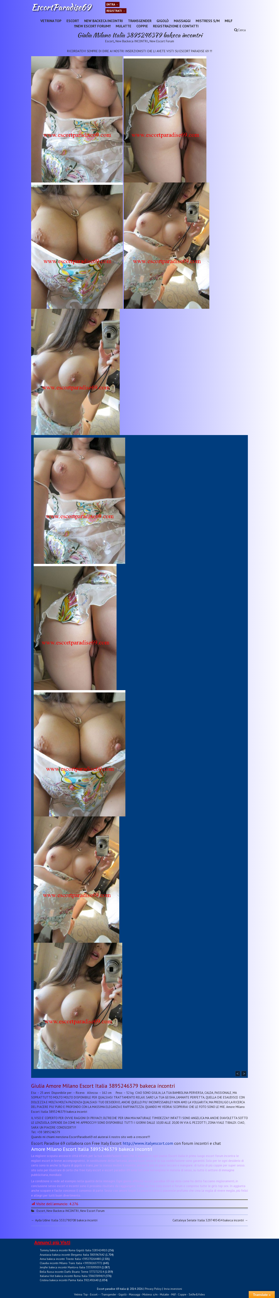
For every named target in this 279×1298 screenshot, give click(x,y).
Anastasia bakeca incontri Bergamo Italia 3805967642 (72, 1255)
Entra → (112, 4)
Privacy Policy (153, 1289)
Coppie (142, 26)
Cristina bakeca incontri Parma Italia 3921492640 (69, 1280)
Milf (228, 20)
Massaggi (182, 20)
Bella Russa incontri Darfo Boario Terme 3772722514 (72, 1272)
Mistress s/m (208, 20)
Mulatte (123, 26)
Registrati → (115, 11)
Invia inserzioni (173, 1289)
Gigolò (163, 20)
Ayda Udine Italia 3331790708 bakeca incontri (64, 1220)
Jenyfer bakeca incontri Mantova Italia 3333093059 (70, 1267)
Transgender (139, 20)
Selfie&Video (197, 1294)
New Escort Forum (162, 41)
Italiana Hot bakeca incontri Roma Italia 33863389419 (72, 1276)
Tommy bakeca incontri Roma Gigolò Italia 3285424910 (73, 1250)
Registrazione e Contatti (176, 26)
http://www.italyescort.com (148, 1143)
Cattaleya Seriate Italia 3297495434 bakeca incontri (210, 1220)
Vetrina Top (50, 20)
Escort (72, 20)
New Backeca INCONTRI (103, 20)
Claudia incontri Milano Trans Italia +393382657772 (71, 1263)
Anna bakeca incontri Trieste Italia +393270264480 (70, 1259)
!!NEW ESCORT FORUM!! (92, 26)
